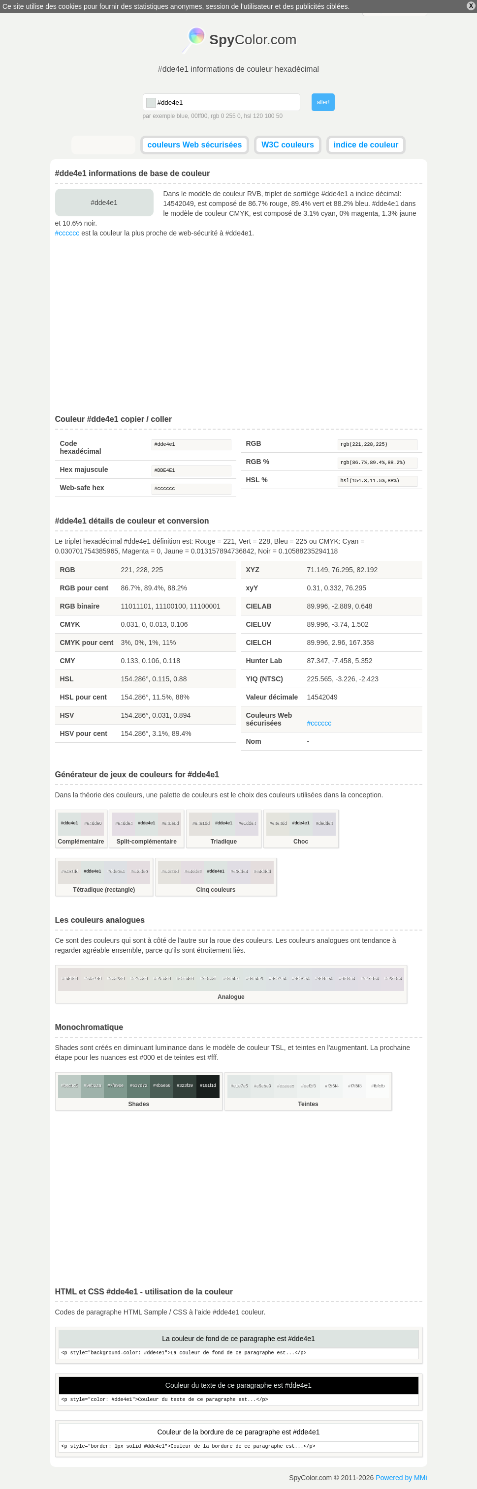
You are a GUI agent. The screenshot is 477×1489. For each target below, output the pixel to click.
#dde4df (208, 978)
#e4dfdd (70, 978)
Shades (138, 1104)
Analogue (231, 996)
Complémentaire (81, 841)
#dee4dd (184, 978)
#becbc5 (69, 1085)
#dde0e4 (115, 871)
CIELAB (259, 606)
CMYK (70, 624)
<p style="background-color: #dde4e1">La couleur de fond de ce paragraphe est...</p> (239, 1353)
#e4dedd (169, 822)
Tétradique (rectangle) (104, 889)
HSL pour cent (83, 697)
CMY (67, 661)
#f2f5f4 (331, 1085)
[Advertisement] (238, 326)
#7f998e (116, 1085)
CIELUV (258, 624)
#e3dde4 (392, 978)
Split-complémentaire (147, 841)
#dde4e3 (254, 978)
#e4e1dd (200, 822)
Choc (300, 841)
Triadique (224, 841)
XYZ (252, 570)
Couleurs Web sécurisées (269, 719)
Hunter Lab (264, 661)
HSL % (257, 480)
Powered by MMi (401, 1478)
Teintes (308, 1104)
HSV (67, 715)
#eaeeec (285, 1085)
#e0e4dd (161, 978)
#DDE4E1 (191, 471)
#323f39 (185, 1085)
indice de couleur (366, 145)
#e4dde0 (92, 822)
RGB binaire (80, 606)
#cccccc (67, 233)
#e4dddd (262, 871)
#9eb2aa (92, 1085)
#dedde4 (324, 822)
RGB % (257, 462)
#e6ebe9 (262, 1085)
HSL (67, 679)
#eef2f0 (308, 1085)
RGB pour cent (84, 588)
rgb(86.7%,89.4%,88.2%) (377, 463)
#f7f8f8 (354, 1085)
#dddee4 (323, 978)
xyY (252, 588)
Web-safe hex (82, 488)
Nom (253, 741)
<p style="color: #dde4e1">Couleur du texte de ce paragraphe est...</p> (239, 1400)
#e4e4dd (277, 822)
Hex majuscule (84, 469)
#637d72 (138, 1085)
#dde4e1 (191, 444)
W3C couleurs (287, 145)
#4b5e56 (161, 1085)
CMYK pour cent (87, 642)
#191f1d (208, 1085)
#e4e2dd (169, 871)
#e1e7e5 (239, 1085)
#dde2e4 (277, 978)
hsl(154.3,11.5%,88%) (377, 481)
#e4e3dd (115, 978)
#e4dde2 (192, 871)
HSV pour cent (83, 733)
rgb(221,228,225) (377, 444)
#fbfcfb (377, 1085)
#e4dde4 (123, 822)
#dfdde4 (347, 978)
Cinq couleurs (215, 889)
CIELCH (259, 642)
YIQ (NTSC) (264, 679)
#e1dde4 (246, 822)
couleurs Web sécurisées (195, 145)
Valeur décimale (272, 697)
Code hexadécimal (80, 447)
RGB (253, 443)
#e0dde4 (239, 871)
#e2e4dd (138, 978)
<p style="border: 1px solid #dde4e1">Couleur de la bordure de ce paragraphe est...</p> (239, 1447)
